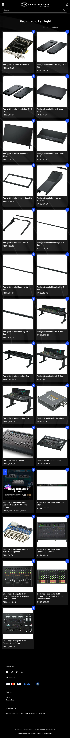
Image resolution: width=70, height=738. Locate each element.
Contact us (10, 700)
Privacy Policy (36, 734)
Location (9, 697)
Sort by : (46, 27)
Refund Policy (47, 734)
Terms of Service (24, 734)
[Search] (64, 10)
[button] (2, 4)
